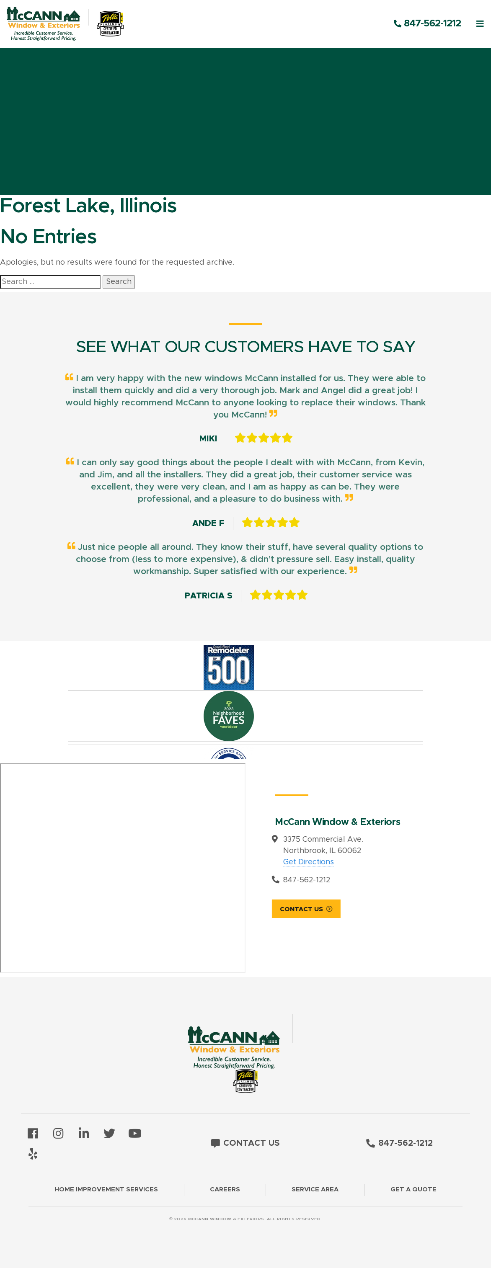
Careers (225, 1189)
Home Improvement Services (106, 1189)
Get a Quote (413, 1189)
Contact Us (247, 909)
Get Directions (254, 862)
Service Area (315, 1189)
